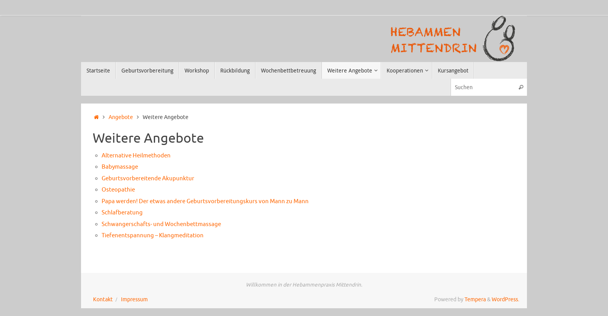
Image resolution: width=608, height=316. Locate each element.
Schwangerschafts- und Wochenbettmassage (161, 224)
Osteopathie (118, 189)
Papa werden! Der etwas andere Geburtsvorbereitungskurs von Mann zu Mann (205, 201)
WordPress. (505, 299)
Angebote (121, 117)
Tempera (475, 299)
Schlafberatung (122, 212)
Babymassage (120, 167)
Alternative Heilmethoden (136, 155)
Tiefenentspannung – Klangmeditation (153, 235)
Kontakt (103, 299)
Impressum (134, 299)
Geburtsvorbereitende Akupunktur (148, 178)
